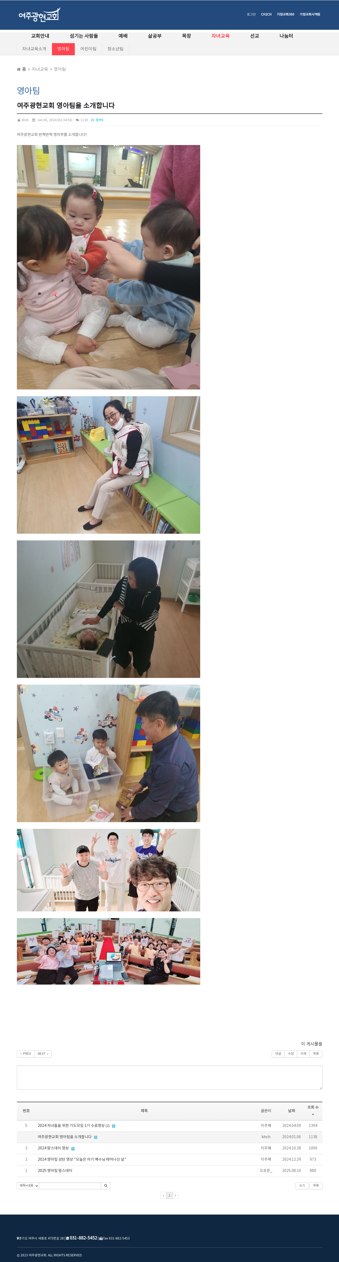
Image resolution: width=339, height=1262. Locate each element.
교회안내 (40, 36)
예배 (123, 36)
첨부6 (97, 120)
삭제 (303, 1054)
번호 (26, 1111)
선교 (254, 36)
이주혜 (266, 1126)
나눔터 (286, 36)
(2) (108, 1126)
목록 (316, 1054)
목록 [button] (316, 1185)
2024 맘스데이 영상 (53, 1148)
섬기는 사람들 (84, 36)
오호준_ (266, 1171)
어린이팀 (88, 49)
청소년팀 (115, 49)
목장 (186, 36)
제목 (144, 1111)
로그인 (251, 14)
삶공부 (155, 36)
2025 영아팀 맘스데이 (55, 1171)
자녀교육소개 (34, 49)
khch (23, 120)
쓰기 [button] (302, 1185)
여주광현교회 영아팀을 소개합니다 (65, 1137)
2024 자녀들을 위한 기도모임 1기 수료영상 (71, 1126)
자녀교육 (220, 36)
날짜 (291, 1111)
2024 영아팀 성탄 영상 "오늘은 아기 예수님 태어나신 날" (82, 1159)
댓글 (278, 1054)
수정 (291, 1054)
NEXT (43, 1054)
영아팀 (63, 49)
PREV (25, 1054)
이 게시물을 (311, 1044)
